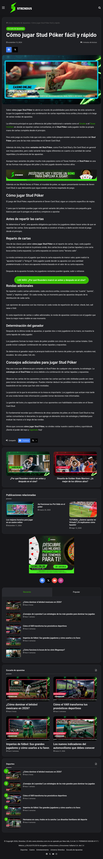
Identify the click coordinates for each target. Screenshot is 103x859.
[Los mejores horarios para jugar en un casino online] (20, 509)
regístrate (33, 430)
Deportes (24, 850)
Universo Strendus (58, 850)
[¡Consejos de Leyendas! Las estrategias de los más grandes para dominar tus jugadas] (13, 618)
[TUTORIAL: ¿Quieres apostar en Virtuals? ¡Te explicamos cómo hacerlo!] (83, 509)
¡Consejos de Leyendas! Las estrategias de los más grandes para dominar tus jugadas (59, 614)
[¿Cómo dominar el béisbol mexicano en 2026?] (13, 606)
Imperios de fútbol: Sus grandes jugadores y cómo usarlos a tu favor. (52, 638)
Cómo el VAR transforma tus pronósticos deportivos (45, 626)
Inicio (9, 23)
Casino (32, 850)
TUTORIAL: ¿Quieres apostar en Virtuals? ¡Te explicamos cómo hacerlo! (82, 522)
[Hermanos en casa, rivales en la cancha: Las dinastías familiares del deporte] (13, 823)
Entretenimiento (42, 850)
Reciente (27, 592)
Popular (76, 592)
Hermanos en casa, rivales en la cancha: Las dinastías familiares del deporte (55, 819)
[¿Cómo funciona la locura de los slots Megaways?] (13, 654)
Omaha (82, 123)
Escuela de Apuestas (22, 23)
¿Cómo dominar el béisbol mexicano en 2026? (42, 602)
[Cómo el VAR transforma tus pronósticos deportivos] (13, 630)
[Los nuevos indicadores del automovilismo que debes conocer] (75, 728)
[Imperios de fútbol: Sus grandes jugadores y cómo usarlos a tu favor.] (13, 642)
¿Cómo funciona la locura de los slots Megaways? (44, 650)
